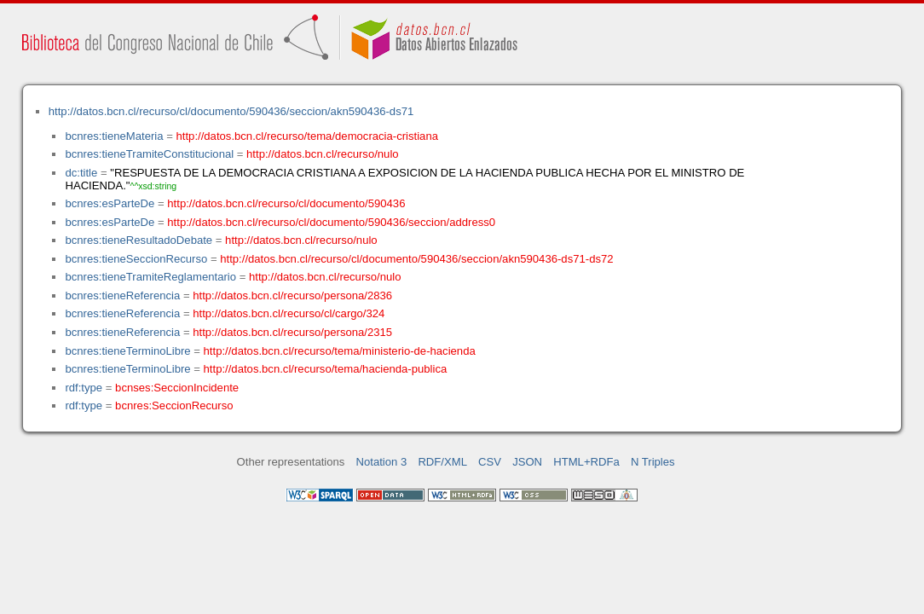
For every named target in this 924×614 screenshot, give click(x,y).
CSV (489, 461)
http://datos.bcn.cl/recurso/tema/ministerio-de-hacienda (340, 351)
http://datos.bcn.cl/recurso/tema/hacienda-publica (326, 368)
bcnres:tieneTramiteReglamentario (150, 276)
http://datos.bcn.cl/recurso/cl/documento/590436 (286, 203)
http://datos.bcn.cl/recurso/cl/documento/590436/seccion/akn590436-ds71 (231, 111)
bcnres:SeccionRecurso (174, 405)
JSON (527, 461)
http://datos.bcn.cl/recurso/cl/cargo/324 (288, 313)
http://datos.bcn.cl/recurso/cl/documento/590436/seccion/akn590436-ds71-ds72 (416, 258)
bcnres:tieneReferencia (122, 295)
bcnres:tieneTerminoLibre (127, 351)
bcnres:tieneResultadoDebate (138, 240)
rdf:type (83, 387)
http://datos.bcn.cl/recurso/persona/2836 (292, 295)
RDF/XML (442, 461)
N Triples (653, 461)
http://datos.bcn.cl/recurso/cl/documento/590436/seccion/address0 (331, 222)
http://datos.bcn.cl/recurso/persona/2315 (292, 332)
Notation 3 (381, 461)
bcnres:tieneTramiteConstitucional (149, 154)
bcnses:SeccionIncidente (177, 387)
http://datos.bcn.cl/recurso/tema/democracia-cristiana (307, 136)
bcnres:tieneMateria (114, 136)
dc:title (81, 172)
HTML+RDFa (586, 461)
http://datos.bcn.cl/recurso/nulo (322, 154)
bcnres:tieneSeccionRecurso (136, 258)
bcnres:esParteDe (109, 203)
